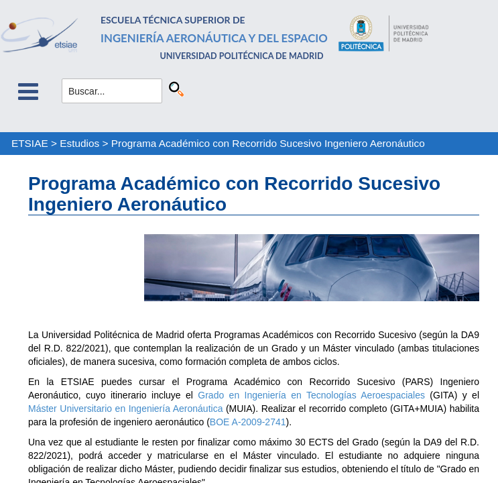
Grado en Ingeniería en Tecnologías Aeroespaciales (311, 395)
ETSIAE (29, 143)
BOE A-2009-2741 (248, 422)
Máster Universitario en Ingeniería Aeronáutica (125, 408)
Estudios (79, 143)
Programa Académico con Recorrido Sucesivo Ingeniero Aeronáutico (268, 143)
